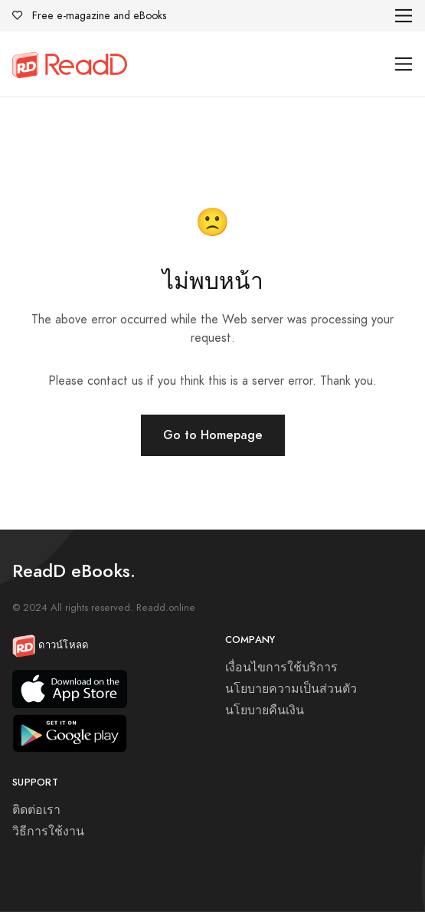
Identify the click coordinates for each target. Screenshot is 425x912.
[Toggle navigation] (404, 15)
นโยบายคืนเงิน (264, 710)
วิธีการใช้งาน (48, 831)
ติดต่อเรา (36, 810)
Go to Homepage (213, 435)
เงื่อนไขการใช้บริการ (281, 667)
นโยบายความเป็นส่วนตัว (291, 689)
